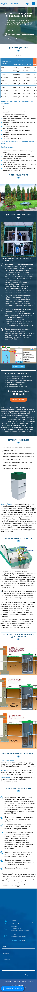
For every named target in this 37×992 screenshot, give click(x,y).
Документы (8, 981)
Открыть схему (18, 366)
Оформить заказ (18, 399)
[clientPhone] (18, 953)
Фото (24, 981)
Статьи (30, 981)
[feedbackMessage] (18, 964)
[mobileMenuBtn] (32, 3)
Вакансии (17, 981)
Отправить (28, 975)
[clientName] (18, 946)
